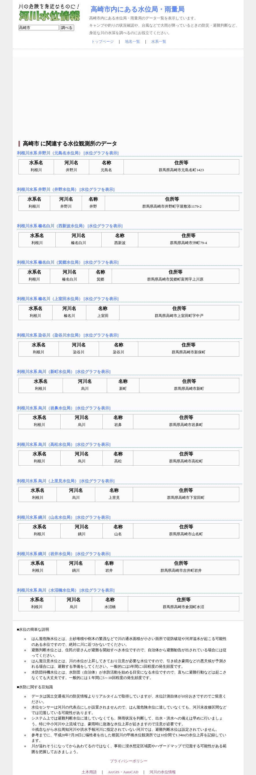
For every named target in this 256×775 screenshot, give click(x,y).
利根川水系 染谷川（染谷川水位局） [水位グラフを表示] (68, 335)
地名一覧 (132, 42)
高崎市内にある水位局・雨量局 (137, 9)
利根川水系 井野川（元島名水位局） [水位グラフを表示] (68, 153)
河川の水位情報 (163, 772)
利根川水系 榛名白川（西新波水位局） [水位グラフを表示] (70, 226)
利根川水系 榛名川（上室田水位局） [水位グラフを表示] (68, 298)
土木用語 (89, 772)
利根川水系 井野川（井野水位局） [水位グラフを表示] (66, 189)
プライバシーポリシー (128, 761)
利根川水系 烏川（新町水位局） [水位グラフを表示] (64, 371)
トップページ (102, 42)
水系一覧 (158, 42)
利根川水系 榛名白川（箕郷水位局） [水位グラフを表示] (68, 262)
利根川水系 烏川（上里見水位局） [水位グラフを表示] (66, 481)
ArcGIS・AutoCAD (123, 772)
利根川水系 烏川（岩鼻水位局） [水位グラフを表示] (64, 408)
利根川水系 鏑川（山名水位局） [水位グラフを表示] (64, 517)
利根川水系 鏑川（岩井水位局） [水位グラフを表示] (64, 553)
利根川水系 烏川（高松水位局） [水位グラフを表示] (64, 444)
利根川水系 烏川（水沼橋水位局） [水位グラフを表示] (66, 590)
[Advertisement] (129, 96)
